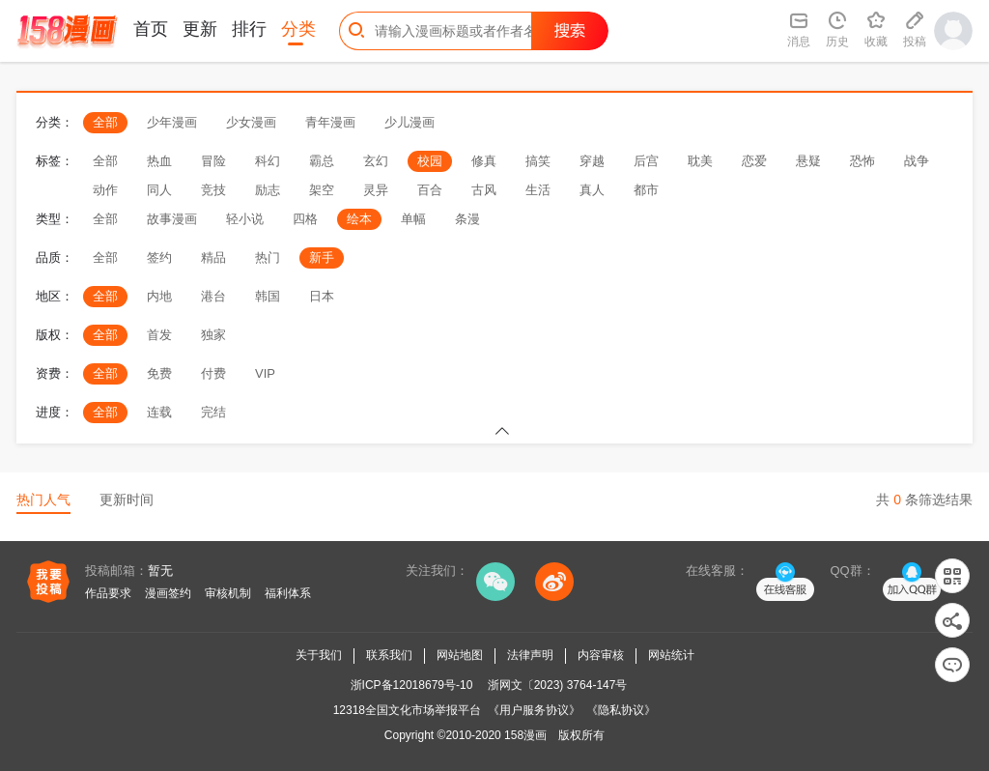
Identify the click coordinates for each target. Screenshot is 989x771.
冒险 (213, 161)
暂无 (160, 570)
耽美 (700, 161)
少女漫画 (251, 122)
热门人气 (43, 499)
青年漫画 (330, 122)
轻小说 (245, 219)
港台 (213, 296)
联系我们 (389, 655)
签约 (159, 257)
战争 (916, 161)
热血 (159, 161)
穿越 (592, 161)
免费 (159, 373)
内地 (159, 296)
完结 (213, 412)
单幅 (413, 219)
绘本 (359, 219)
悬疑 (808, 161)
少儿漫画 (409, 122)
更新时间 (126, 499)
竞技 (213, 190)
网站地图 (460, 655)
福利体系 (288, 593)
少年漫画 (172, 122)
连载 (159, 412)
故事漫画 (172, 219)
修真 (483, 161)
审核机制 (228, 593)
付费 (213, 373)
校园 (429, 161)
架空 (321, 190)
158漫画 (525, 735)
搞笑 (538, 161)
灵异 (375, 190)
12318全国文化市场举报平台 (407, 710)
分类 (298, 29)
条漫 (467, 219)
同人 (159, 190)
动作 (105, 190)
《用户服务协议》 (534, 710)
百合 (429, 190)
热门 (267, 257)
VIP (265, 373)
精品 (213, 257)
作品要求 (108, 593)
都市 (646, 190)
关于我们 (319, 655)
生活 (538, 190)
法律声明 (530, 655)
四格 (305, 219)
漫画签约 (168, 593)
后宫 (646, 161)
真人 (592, 190)
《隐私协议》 (621, 710)
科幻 (267, 161)
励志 (267, 190)
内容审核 (601, 655)
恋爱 (754, 161)
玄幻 (375, 161)
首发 (159, 335)
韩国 (267, 296)
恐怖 (862, 161)
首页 (150, 29)
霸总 (321, 161)
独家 (213, 335)
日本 (321, 296)
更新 (200, 29)
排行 (249, 29)
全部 (105, 122)
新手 (321, 257)
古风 (483, 190)
